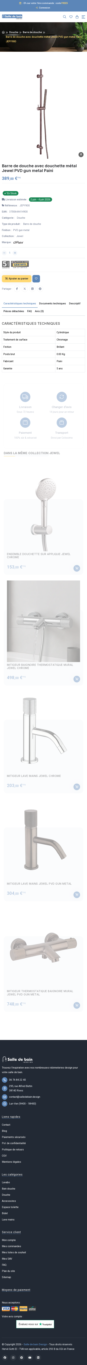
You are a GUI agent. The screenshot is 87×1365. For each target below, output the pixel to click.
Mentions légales (11, 1161)
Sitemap (6, 1277)
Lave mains (8, 1219)
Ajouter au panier (16, 278)
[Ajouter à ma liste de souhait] (36, 278)
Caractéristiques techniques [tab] (19, 303)
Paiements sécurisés (13, 1137)
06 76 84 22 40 (17, 1079)
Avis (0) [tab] (39, 311)
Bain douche (8, 1188)
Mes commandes (11, 1246)
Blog (4, 1130)
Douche (13, 32)
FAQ (4, 1264)
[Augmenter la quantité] (15, 253)
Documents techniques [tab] (52, 303)
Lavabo (6, 1182)
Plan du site (8, 1271)
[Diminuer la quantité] (4, 253)
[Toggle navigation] (83, 16)
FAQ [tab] (29, 311)
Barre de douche (32, 32)
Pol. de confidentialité (14, 1143)
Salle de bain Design (35, 1344)
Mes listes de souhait (14, 1252)
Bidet (5, 1213)
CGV (4, 1155)
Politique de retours (13, 1149)
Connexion (43, 7)
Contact (6, 1124)
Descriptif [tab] (75, 303)
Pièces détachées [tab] (13, 311)
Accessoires (9, 1200)
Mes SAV (7, 1258)
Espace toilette (10, 1207)
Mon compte (9, 1240)
